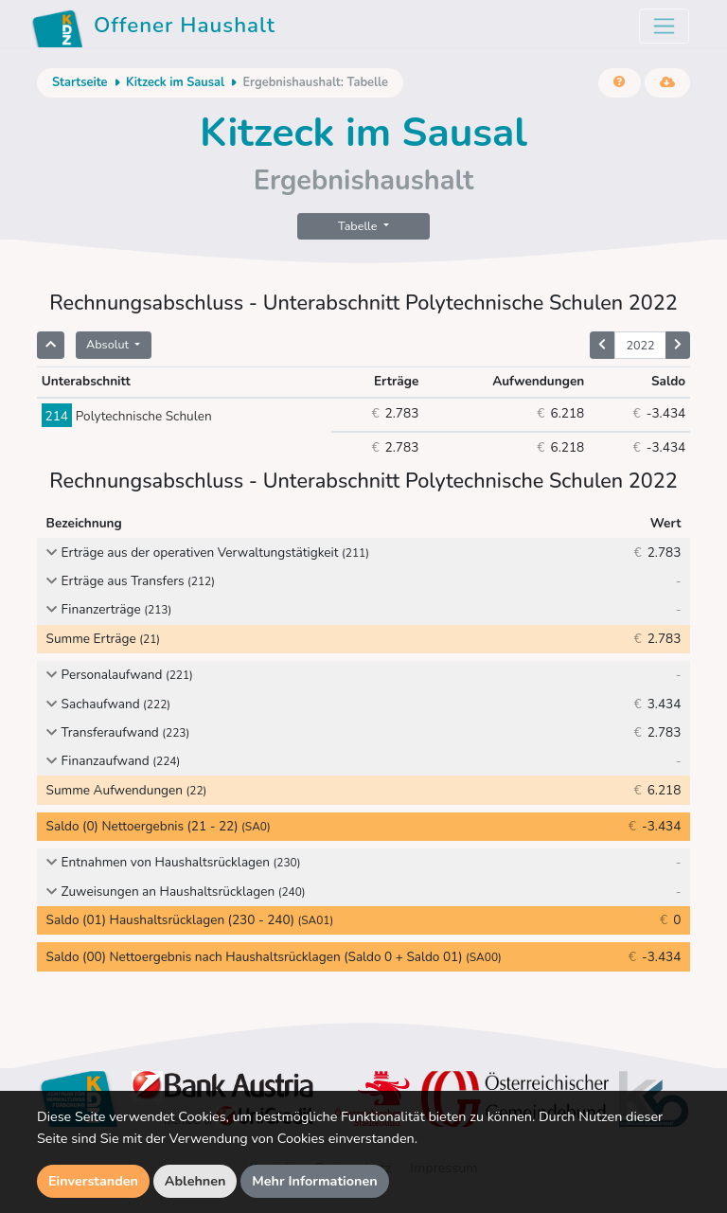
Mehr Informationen (315, 1180)
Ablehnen (195, 1180)
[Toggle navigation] (664, 26)
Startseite (79, 82)
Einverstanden (93, 1180)
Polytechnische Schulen (127, 416)
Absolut (109, 344)
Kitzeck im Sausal (175, 82)
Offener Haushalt (153, 28)
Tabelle (359, 226)
